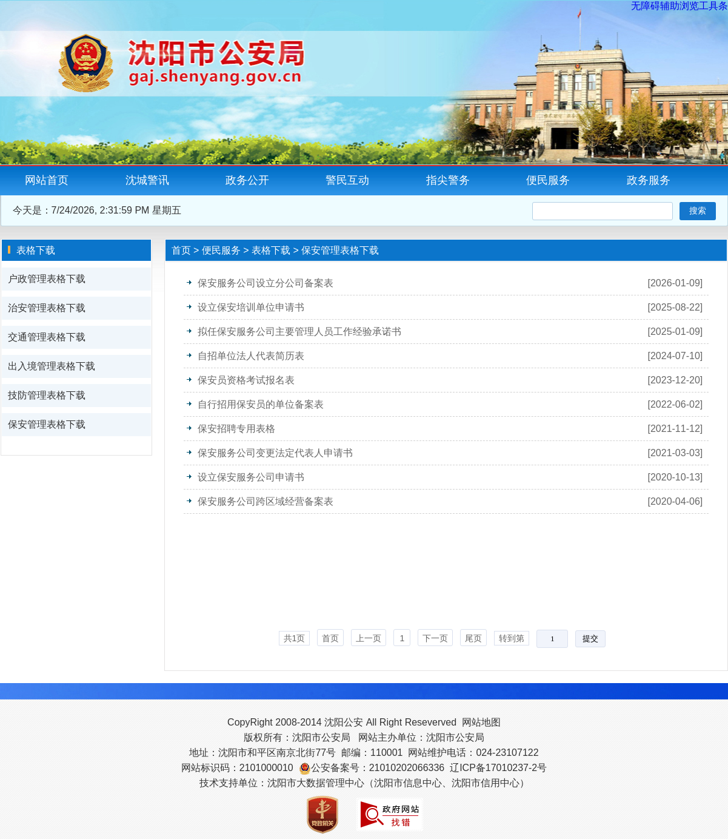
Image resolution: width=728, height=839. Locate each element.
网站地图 (481, 722)
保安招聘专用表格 (236, 428)
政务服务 (648, 180)
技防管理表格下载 (46, 395)
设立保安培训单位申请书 (251, 307)
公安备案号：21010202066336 (378, 768)
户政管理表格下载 (46, 279)
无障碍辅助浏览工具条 (679, 6)
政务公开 (247, 180)
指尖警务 (448, 180)
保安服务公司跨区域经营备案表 (265, 501)
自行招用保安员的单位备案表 (261, 404)
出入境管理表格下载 (51, 366)
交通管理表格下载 (46, 337)
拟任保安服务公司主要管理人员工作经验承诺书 (299, 331)
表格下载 (271, 250)
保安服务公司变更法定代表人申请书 (275, 453)
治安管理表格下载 (46, 308)
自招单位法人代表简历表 (251, 356)
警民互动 (347, 180)
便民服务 (548, 180)
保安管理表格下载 (46, 424)
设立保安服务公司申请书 (251, 477)
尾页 (473, 638)
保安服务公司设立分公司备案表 (265, 283)
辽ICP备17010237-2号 (498, 768)
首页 (181, 250)
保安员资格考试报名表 (246, 380)
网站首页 (46, 180)
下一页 (435, 638)
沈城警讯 (147, 180)
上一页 (368, 638)
